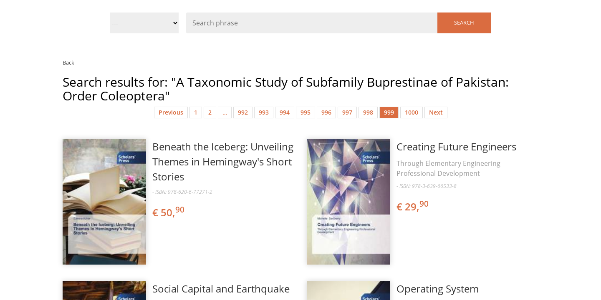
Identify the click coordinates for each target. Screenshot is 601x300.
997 (347, 112)
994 (285, 112)
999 (389, 112)
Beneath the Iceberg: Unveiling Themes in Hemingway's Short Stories (222, 161)
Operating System (437, 288)
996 (326, 112)
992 (243, 112)
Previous (171, 112)
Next (436, 112)
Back (68, 62)
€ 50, (169, 212)
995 (305, 112)
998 (368, 112)
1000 (411, 112)
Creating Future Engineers (456, 146)
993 (264, 112)
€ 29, (413, 206)
